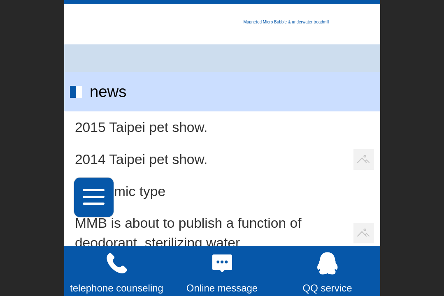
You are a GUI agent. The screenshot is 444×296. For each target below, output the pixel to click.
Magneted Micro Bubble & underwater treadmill (286, 22)
